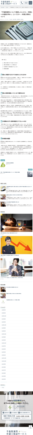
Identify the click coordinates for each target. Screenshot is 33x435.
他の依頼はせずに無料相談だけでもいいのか (10, 66)
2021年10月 (4, 361)
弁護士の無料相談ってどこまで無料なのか (9, 64)
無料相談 (22, 19)
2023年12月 (4, 334)
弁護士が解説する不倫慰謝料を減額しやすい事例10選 (10, 255)
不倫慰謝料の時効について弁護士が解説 (13, 299)
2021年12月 (4, 358)
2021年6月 (4, 373)
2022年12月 (4, 343)
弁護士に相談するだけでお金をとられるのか (10, 63)
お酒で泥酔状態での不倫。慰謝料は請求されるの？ (9, 233)
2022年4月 (4, 349)
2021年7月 (4, 370)
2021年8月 (4, 367)
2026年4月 (4, 313)
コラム (7, 19)
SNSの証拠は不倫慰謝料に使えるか (12, 202)
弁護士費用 (14, 19)
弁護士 (11, 19)
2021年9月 (4, 364)
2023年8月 (4, 337)
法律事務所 (18, 19)
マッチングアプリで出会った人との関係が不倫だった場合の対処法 (12, 277)
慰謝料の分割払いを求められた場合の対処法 (14, 194)
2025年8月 (4, 319)
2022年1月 (4, 355)
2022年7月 (4, 346)
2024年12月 (4, 325)
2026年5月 (4, 310)
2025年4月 (4, 322)
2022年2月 (4, 352)
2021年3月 (4, 379)
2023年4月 (4, 340)
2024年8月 (4, 328)
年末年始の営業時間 (9, 162)
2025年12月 (4, 316)
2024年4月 (4, 331)
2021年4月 (4, 376)
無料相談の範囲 (5, 68)
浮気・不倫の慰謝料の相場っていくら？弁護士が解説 (10, 172)
